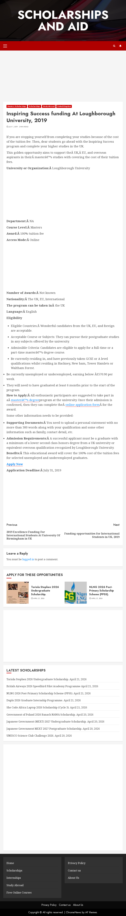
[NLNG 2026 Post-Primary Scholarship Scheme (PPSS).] (76, 593)
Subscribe (120, 45)
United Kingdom (64, 106)
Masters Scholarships (16, 106)
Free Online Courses (19, 892)
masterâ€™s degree (25, 400)
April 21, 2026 (38, 598)
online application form (82, 405)
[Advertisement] (63, 77)
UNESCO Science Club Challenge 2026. (30, 735)
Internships (14, 878)
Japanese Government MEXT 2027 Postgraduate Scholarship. (44, 728)
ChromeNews (73, 912)
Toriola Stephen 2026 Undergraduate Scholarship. (45, 590)
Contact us (74, 870)
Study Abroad (49, 106)
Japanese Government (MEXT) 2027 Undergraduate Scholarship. (47, 721)
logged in (28, 559)
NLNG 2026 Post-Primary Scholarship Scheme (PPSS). (101, 590)
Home (10, 863)
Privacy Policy (76, 863)
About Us (73, 878)
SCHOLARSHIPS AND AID (63, 20)
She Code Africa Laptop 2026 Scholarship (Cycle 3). (38, 707)
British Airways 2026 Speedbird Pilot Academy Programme (43, 686)
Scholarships (34, 106)
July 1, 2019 (13, 127)
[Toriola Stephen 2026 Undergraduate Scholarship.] (18, 593)
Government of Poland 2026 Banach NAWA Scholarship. (41, 714)
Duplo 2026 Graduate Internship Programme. (35, 700)
